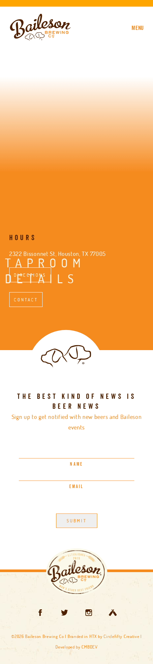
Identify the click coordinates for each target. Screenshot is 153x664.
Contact (26, 299)
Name (76, 464)
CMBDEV (89, 647)
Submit (77, 520)
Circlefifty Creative (121, 636)
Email (76, 486)
